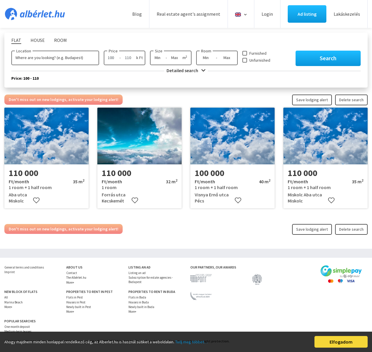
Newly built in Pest (78, 307)
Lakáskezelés (347, 14)
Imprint (9, 272)
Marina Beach (13, 302)
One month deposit (17, 327)
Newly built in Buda (141, 307)
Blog (137, 14)
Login (267, 14)
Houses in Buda (138, 302)
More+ (70, 282)
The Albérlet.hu (76, 277)
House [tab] (38, 40)
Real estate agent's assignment (188, 14)
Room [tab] (60, 40)
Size (158, 51)
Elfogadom (341, 342)
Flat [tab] (16, 40)
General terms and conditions (24, 267)
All (6, 297)
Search (328, 58)
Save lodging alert (312, 99)
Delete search (351, 99)
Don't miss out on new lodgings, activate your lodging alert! (63, 99)
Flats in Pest (74, 297)
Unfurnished (259, 60)
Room (206, 51)
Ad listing (307, 14)
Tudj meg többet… (191, 341)
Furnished (258, 53)
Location (23, 51)
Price (113, 51)
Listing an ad (137, 273)
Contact (71, 273)
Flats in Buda (137, 297)
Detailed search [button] (186, 70)
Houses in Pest (75, 302)
